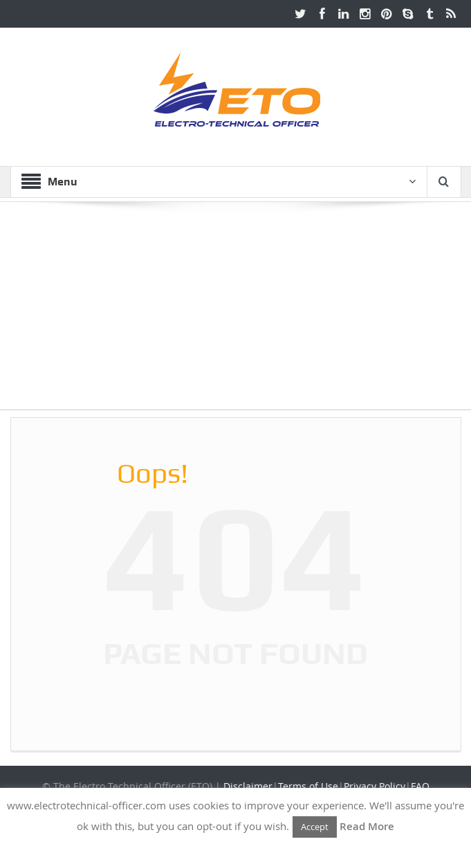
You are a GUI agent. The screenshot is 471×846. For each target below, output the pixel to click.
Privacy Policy (374, 786)
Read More (367, 826)
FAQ (420, 786)
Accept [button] (315, 826)
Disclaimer (248, 786)
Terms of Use (308, 786)
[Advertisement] (235, 313)
